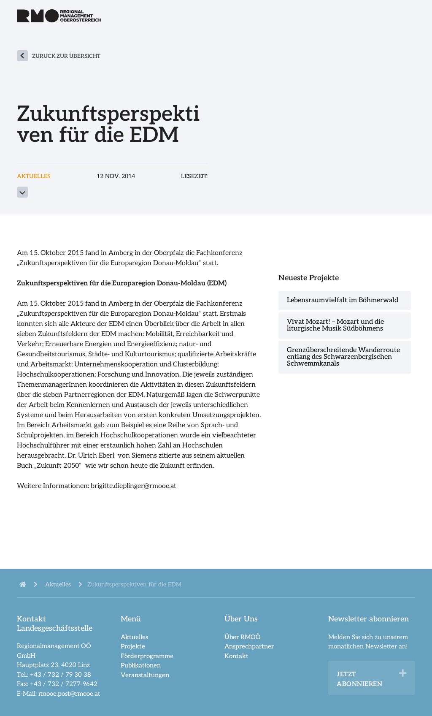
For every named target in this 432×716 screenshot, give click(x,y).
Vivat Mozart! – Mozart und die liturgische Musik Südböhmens (335, 325)
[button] (403, 673)
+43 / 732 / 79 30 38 (60, 674)
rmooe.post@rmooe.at (69, 693)
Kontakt (236, 656)
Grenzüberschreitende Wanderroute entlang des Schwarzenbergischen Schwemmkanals (343, 357)
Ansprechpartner (249, 646)
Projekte (133, 646)
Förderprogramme (147, 656)
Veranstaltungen (145, 675)
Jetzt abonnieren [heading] (359, 679)
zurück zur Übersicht (66, 56)
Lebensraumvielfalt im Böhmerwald (342, 300)
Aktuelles (134, 637)
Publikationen (141, 665)
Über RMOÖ (242, 637)
